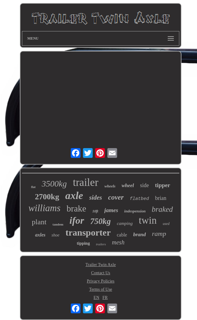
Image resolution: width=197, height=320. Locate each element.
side (144, 185)
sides (95, 197)
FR (105, 297)
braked (162, 209)
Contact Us (100, 273)
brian (161, 198)
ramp (159, 233)
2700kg (47, 196)
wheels (110, 186)
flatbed (139, 198)
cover (116, 197)
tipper (162, 185)
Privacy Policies (101, 281)
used (166, 224)
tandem (57, 224)
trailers (101, 244)
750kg (100, 221)
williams (44, 208)
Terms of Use (100, 289)
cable (122, 234)
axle (74, 195)
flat (33, 187)
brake (76, 208)
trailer (86, 182)
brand (139, 234)
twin (148, 220)
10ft (95, 211)
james (111, 210)
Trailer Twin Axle (100, 264)
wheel (128, 185)
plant (39, 222)
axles (40, 234)
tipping (83, 243)
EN (96, 297)
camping (125, 223)
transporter (88, 232)
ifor (77, 220)
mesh (118, 242)
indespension (134, 211)
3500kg (54, 183)
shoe (55, 235)
